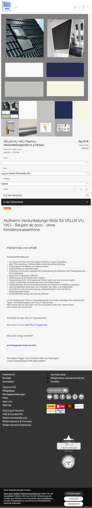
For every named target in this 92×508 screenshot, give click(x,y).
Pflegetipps (8, 390)
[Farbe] (45, 173)
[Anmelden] (74, 7)
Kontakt (6, 378)
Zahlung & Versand (12, 410)
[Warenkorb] (83, 7)
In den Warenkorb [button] (13, 202)
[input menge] (81, 189)
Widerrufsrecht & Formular (17, 421)
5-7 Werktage (11, 152)
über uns (7, 401)
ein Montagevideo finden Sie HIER (21, 345)
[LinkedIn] (69, 397)
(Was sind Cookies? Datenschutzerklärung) (22, 494)
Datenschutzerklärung (14, 417)
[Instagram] (81, 397)
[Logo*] (6, 2)
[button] (16, 7)
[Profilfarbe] (45, 184)
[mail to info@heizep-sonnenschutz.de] (50, 397)
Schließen (73, 498)
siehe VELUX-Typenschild (36, 325)
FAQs (5, 398)
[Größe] (45, 163)
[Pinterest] (75, 397)
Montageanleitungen (14, 394)
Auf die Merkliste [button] (12, 195)
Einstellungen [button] (73, 493)
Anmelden (8, 381)
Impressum (8, 374)
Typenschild (9, 387)
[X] (56, 397)
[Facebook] (62, 397)
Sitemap (6, 405)
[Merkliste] (79, 7)
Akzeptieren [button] (74, 504)
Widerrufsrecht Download (16, 425)
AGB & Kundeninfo (12, 414)
